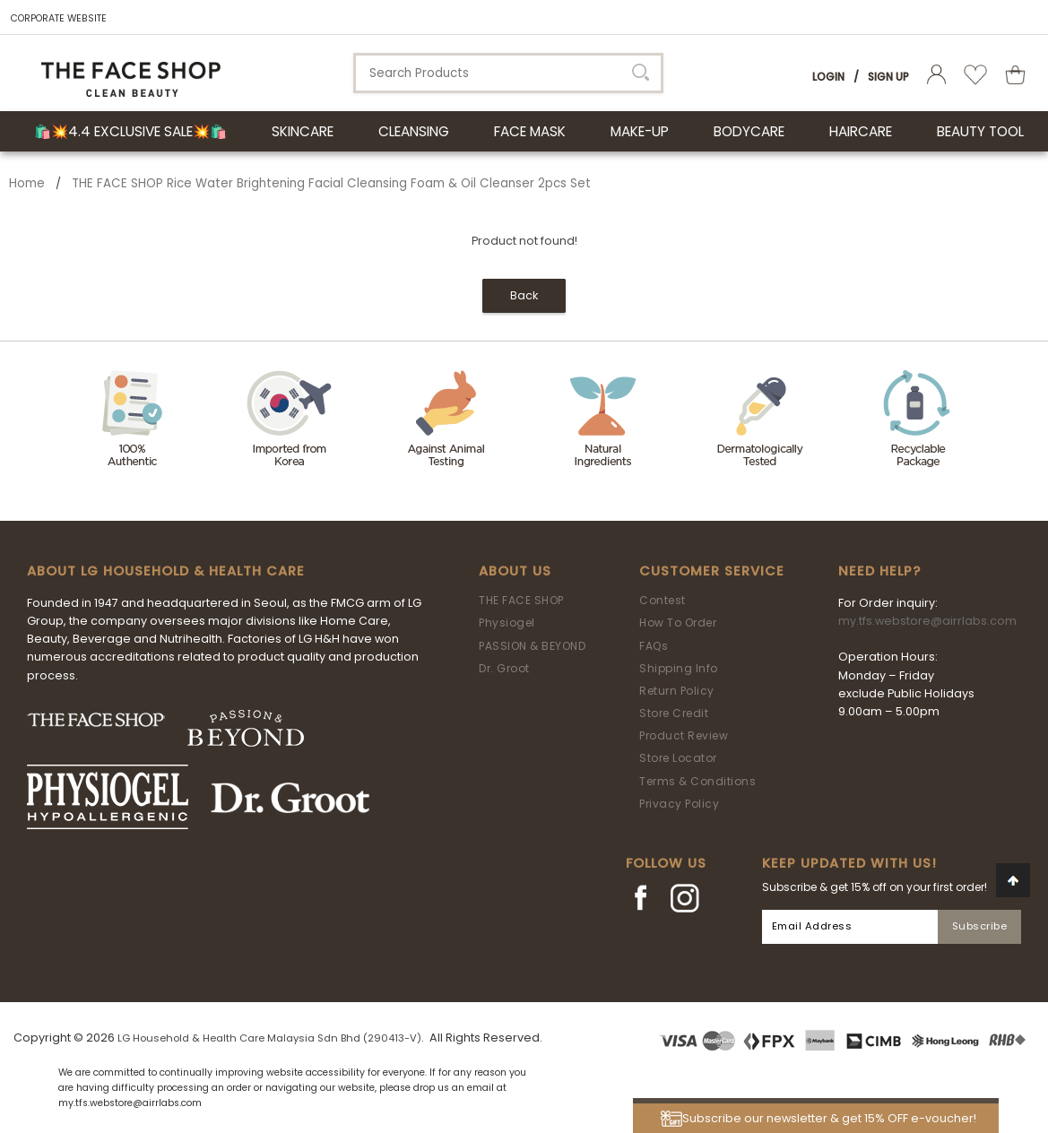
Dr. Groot (504, 668)
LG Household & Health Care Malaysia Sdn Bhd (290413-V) (269, 1038)
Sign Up (888, 76)
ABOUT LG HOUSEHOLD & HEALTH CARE (166, 571)
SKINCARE (302, 131)
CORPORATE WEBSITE (59, 18)
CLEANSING (413, 131)
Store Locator (678, 757)
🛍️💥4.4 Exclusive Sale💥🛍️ (130, 131)
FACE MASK (530, 131)
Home (27, 183)
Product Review (683, 735)
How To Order (677, 622)
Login (828, 76)
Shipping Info (678, 668)
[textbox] (508, 73)
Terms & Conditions (697, 781)
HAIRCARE (860, 131)
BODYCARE (749, 131)
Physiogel (507, 622)
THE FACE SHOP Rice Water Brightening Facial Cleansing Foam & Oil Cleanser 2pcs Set (331, 183)
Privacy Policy (679, 803)
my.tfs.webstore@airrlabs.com (927, 620)
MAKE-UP (640, 131)
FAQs (653, 645)
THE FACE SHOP (521, 600)
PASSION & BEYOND (532, 645)
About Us (515, 571)
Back (524, 295)
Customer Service (711, 571)
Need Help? (879, 571)
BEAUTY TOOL (980, 131)
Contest (662, 600)
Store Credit (673, 713)
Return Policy (677, 690)
